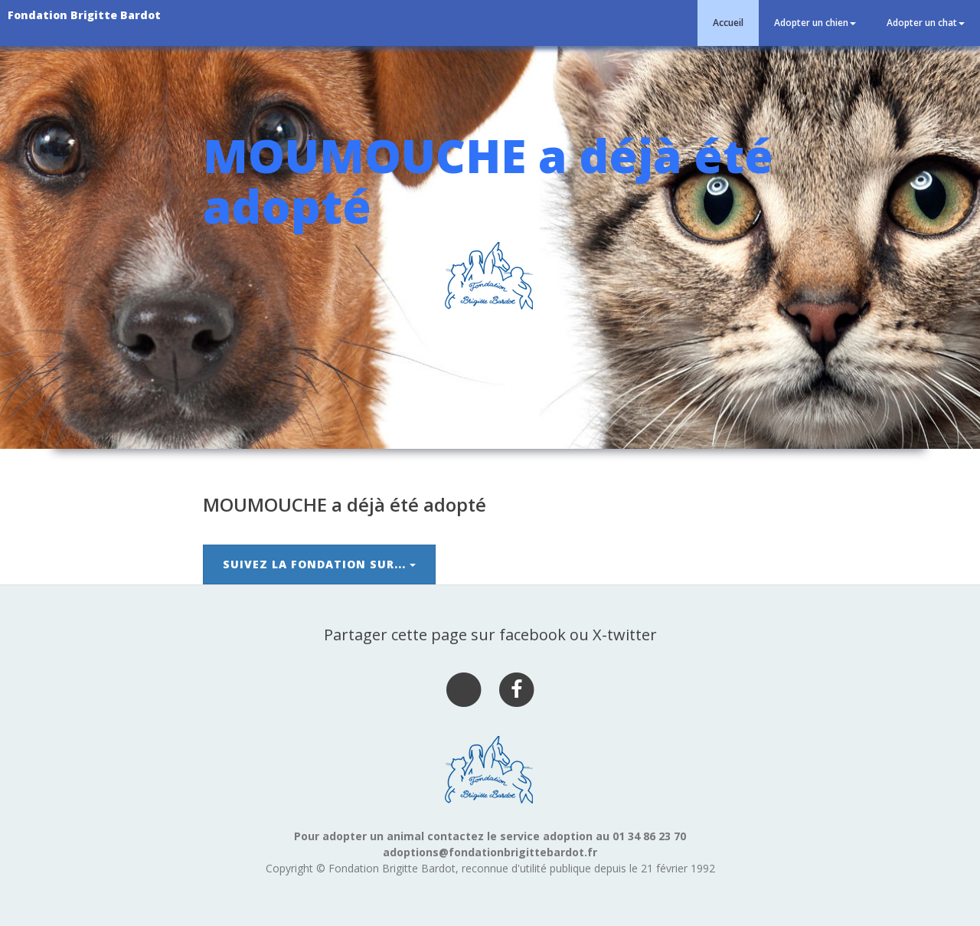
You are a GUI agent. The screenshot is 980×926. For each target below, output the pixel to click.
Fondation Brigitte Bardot (84, 15)
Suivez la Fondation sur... (319, 564)
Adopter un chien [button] (815, 22)
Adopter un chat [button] (926, 22)
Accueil (728, 22)
